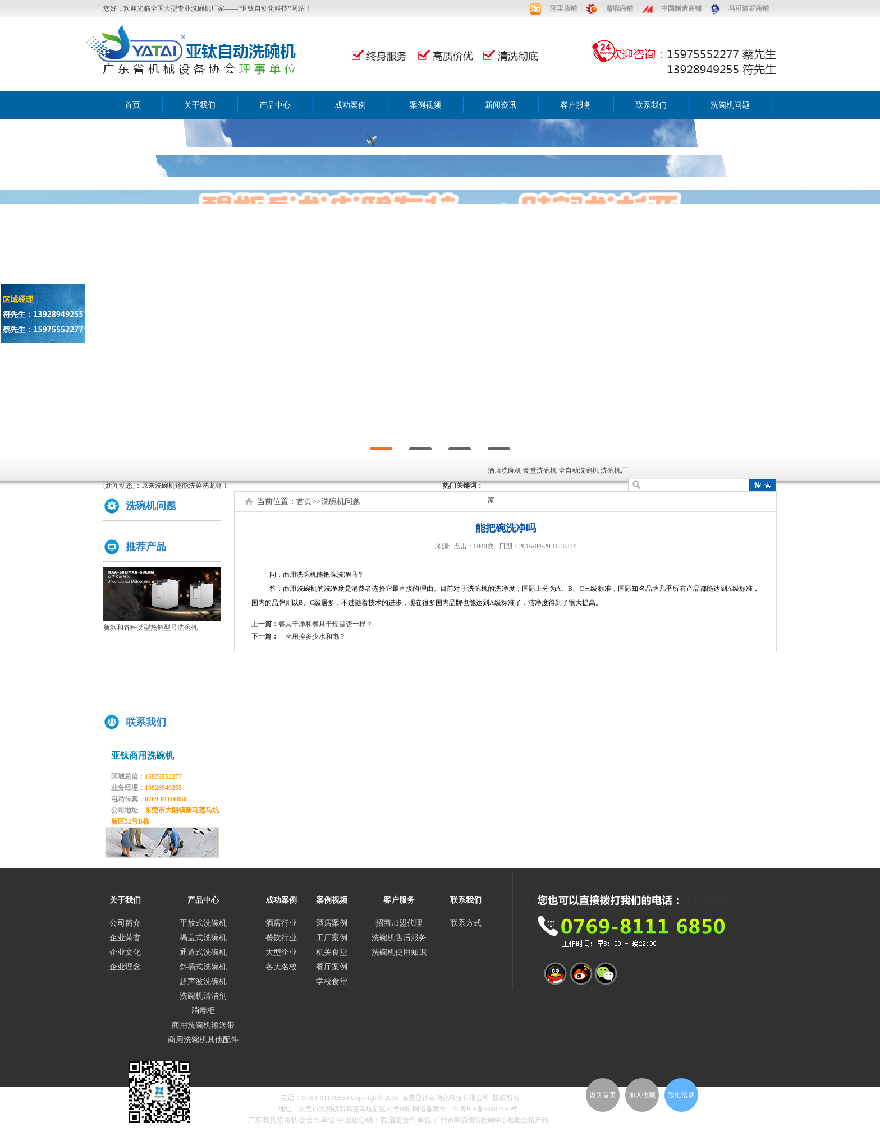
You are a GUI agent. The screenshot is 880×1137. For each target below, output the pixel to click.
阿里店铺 (563, 8)
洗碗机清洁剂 (203, 996)
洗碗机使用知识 (399, 952)
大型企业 (281, 952)
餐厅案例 (331, 967)
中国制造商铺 (681, 8)
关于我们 (200, 105)
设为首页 (602, 1095)
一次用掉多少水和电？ (312, 636)
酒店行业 (281, 923)
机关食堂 (331, 952)
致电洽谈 (681, 1095)
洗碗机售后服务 (399, 937)
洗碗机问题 (730, 105)
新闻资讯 (500, 105)
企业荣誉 (125, 937)
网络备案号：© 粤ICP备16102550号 (464, 1109)
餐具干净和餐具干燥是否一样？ (325, 624)
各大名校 (281, 967)
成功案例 (350, 105)
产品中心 (275, 105)
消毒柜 (203, 1010)
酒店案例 (331, 923)
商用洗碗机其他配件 (203, 1040)
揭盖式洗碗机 (203, 937)
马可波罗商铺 (748, 8)
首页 (132, 105)
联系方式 (466, 923)
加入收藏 (642, 1095)
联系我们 (651, 105)
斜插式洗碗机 (203, 967)
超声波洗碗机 (203, 981)
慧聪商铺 (619, 8)
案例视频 (425, 105)
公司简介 (125, 923)
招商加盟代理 (399, 923)
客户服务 (576, 105)
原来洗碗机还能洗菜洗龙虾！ (185, 485)
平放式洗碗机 (203, 923)
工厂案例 (331, 937)
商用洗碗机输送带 (203, 1025)
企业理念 (125, 967)
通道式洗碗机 (203, 952)
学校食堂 (331, 981)
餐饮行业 (281, 937)
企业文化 (125, 952)
